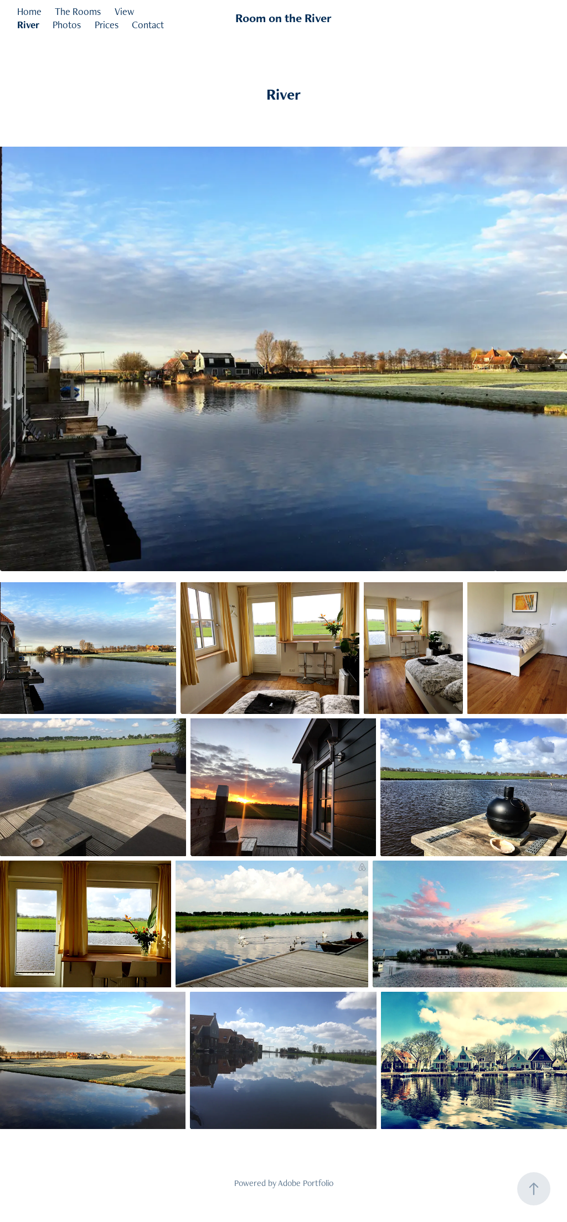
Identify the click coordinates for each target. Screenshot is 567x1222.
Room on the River (283, 18)
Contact (148, 24)
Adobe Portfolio (305, 1183)
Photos (67, 24)
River (28, 24)
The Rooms (78, 11)
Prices (106, 24)
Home (29, 11)
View (124, 11)
